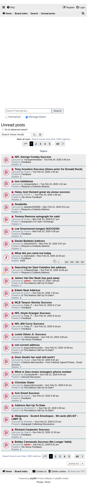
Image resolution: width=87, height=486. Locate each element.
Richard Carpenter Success (32, 429)
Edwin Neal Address (27, 290)
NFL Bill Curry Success (29, 323)
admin (27, 280)
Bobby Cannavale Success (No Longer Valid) (43, 441)
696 (77, 262)
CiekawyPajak (31, 270)
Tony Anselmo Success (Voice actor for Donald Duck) (48, 169)
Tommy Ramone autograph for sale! (37, 216)
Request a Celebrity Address (35, 186)
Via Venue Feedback (31, 197)
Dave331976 (30, 243)
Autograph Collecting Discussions (38, 424)
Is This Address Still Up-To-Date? (37, 283)
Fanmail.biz (14, 116)
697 (82, 262)
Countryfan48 (30, 374)
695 (71, 262)
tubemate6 (29, 256)
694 (66, 262)
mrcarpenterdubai (32, 159)
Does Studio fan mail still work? (35, 357)
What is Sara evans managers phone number (43, 371)
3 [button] (40, 144)
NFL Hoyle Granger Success (32, 313)
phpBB (33, 478)
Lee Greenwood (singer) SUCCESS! (37, 228)
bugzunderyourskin (33, 347)
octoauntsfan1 (31, 184)
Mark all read (23, 139)
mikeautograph (31, 337)
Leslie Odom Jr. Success (30, 334)
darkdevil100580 (32, 207)
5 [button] (49, 144)
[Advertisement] (43, 61)
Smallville (21, 204)
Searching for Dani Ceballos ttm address (40, 267)
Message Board (37, 116)
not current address (27, 344)
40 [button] (57, 144)
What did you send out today (33, 253)
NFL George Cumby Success (33, 156)
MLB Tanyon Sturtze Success (33, 302)
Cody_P (28, 305)
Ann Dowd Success (27, 393)
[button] (25, 143)
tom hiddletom (24, 181)
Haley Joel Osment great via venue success (42, 191)
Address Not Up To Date (30, 405)
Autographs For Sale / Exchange (37, 221)
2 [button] (36, 144)
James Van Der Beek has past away (37, 277)
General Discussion (31, 377)
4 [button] (45, 144)
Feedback (26, 162)
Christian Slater (24, 382)
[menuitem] (11, 7)
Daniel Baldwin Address (30, 240)
